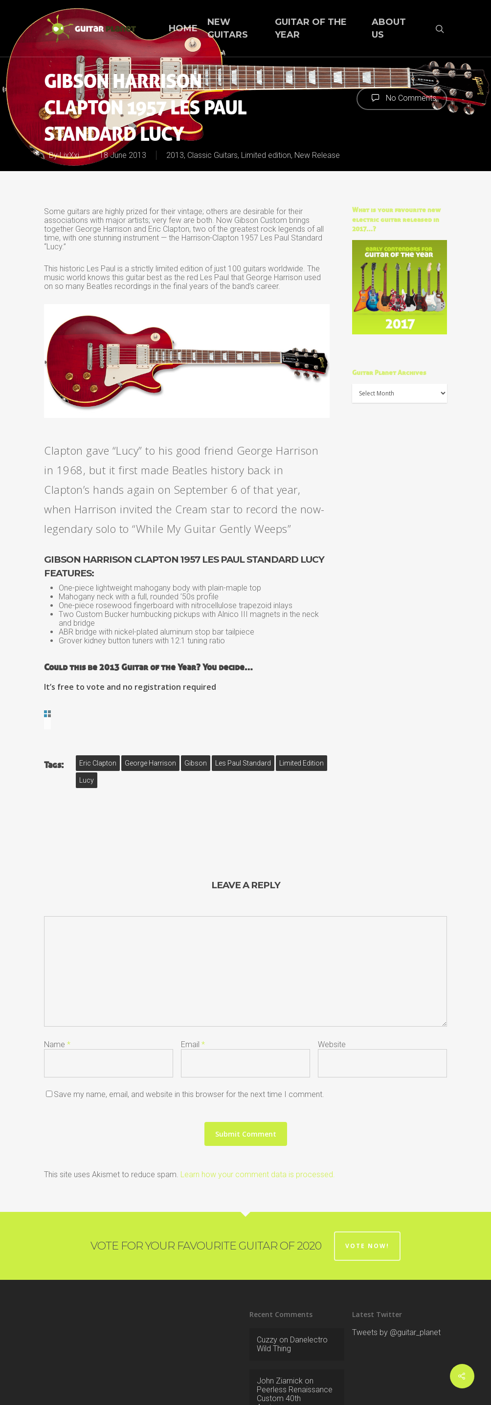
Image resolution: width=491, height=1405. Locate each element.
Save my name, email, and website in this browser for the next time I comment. (189, 1047)
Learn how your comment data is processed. (257, 1127)
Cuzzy (267, 1292)
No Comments (401, 97)
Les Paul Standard (243, 716)
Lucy (86, 733)
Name (57, 997)
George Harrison (150, 716)
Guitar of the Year (311, 28)
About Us (389, 28)
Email (193, 997)
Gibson (195, 716)
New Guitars (227, 28)
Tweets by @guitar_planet (396, 1285)
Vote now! (367, 1199)
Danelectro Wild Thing (292, 1297)
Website (332, 997)
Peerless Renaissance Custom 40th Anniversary (295, 1351)
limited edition (301, 716)
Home (183, 28)
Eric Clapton (97, 716)
